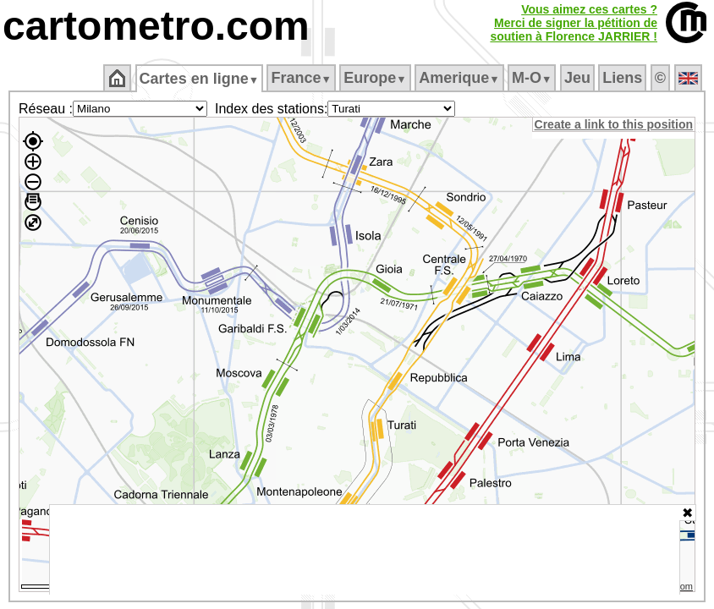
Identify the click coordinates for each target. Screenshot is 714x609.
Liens (624, 77)
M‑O (533, 77)
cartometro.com (156, 25)
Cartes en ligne (200, 78)
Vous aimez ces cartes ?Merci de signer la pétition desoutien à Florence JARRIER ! (573, 23)
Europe (376, 77)
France (302, 77)
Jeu (578, 77)
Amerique (460, 77)
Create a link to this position (615, 124)
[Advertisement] (365, 550)
